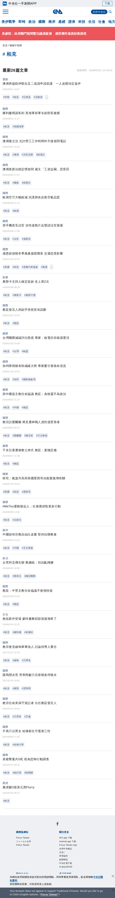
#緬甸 (16, 660)
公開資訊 (45, 849)
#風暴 (44, 267)
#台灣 (16, 351)
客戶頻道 (33, 863)
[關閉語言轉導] (113, 890)
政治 (31, 22)
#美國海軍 (18, 126)
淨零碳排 (32, 840)
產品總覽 (20, 863)
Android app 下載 (45, 836)
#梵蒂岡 (26, 688)
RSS (27, 868)
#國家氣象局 (29, 379)
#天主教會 (41, 435)
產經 (61, 22)
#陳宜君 (28, 435)
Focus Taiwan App (71, 836)
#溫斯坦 (26, 239)
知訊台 (88, 863)
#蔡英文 (17, 576)
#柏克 (16, 97)
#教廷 (16, 323)
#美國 (6, 267)
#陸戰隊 (28, 772)
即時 (21, 22)
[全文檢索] (110, 12)
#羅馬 (16, 688)
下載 (107, 3)
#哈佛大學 (18, 744)
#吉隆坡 (38, 97)
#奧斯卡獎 (30, 295)
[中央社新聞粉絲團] (15, 818)
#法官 (16, 239)
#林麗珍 (28, 632)
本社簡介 (20, 849)
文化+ (22, 840)
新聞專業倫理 (80, 849)
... (46, 97)
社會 (101, 22)
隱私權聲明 (32, 854)
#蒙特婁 (17, 632)
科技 (81, 22)
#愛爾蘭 (17, 435)
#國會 (16, 182)
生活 (91, 22)
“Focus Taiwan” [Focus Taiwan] (49, 894)
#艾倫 (27, 716)
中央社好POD (79, 840)
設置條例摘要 (61, 849)
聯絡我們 (45, 854)
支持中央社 (99, 11)
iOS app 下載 (23, 836)
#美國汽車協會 (30, 267)
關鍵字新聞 (16, 45)
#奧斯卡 (17, 295)
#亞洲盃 (26, 97)
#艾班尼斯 (27, 154)
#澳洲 (16, 154)
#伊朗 (6, 97)
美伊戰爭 (8, 22)
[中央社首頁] (57, 11)
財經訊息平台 (73, 863)
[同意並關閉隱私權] (113, 876)
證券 (71, 22)
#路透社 (40, 154)
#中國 (16, 407)
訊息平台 (58, 863)
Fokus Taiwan (65, 827)
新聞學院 (44, 840)
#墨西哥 (26, 491)
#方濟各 (26, 660)
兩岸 (51, 22)
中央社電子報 (60, 840)
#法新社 (17, 519)
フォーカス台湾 (45, 827)
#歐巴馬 (17, 772)
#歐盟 (25, 351)
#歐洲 (16, 210)
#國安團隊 (30, 576)
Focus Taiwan (24, 827)
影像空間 (45, 863)
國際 (41, 22)
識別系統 (33, 849)
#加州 (16, 379)
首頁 (5, 45)
